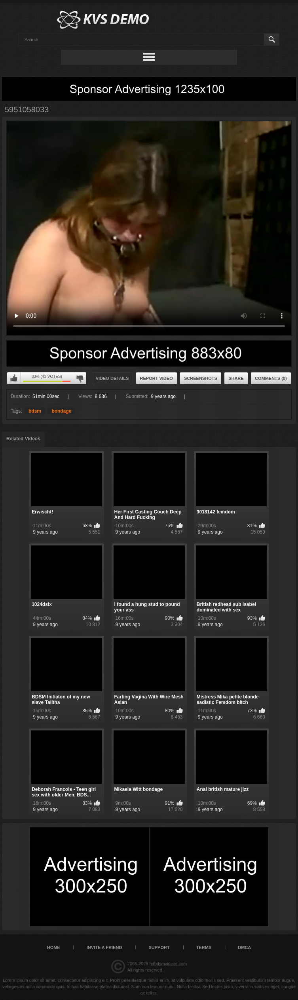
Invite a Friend (104, 947)
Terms (204, 947)
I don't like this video (79, 378)
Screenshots (200, 378)
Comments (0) (271, 378)
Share (236, 378)
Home (53, 947)
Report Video (156, 378)
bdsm (34, 411)
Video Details (112, 378)
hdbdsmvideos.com (168, 963)
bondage (61, 411)
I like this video (14, 378)
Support (158, 947)
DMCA (244, 947)
